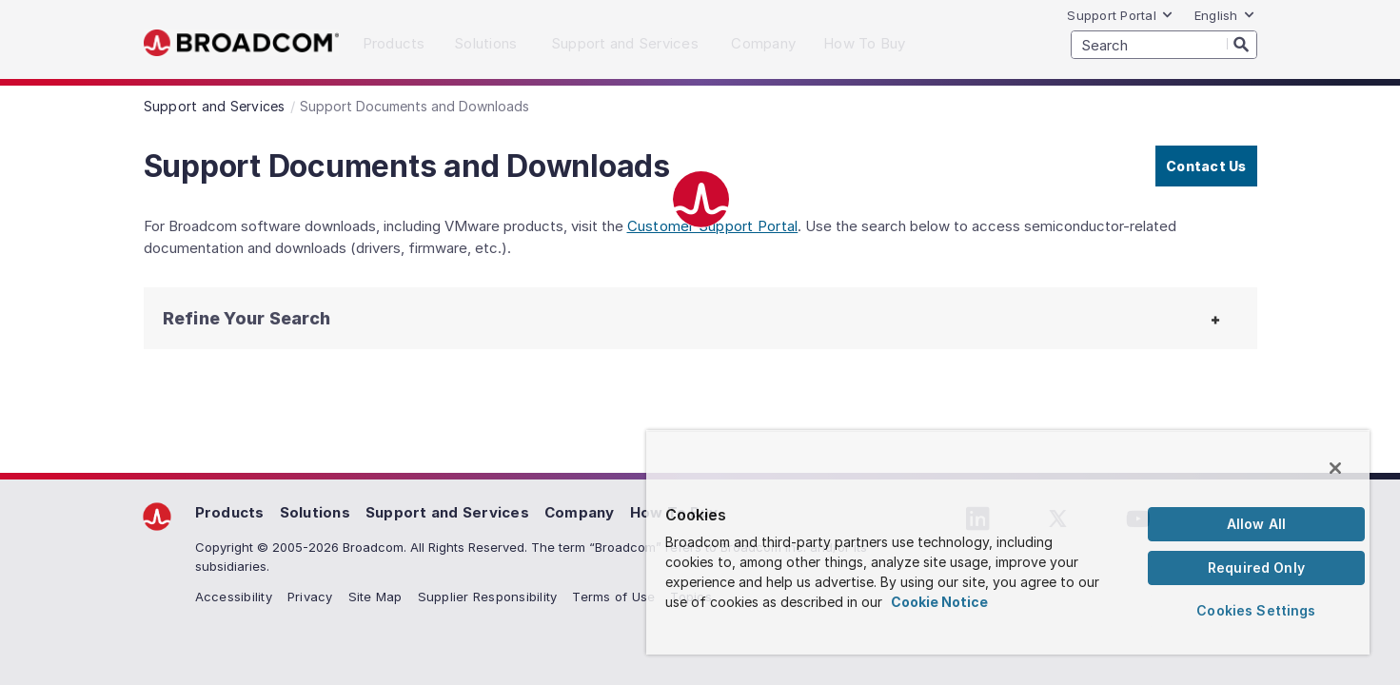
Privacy (310, 596)
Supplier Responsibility (488, 596)
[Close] (1335, 468)
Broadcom (241, 43)
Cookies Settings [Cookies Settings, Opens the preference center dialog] (1255, 610)
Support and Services (447, 512)
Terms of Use (613, 596)
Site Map (375, 596)
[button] (286, 318)
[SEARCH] (1164, 44)
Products (230, 512)
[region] (1008, 542)
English (1224, 15)
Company (579, 512)
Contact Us (1206, 166)
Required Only (1256, 567)
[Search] (1242, 43)
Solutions (315, 512)
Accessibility (233, 596)
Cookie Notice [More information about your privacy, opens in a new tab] (939, 602)
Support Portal (1120, 15)
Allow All (1256, 524)
